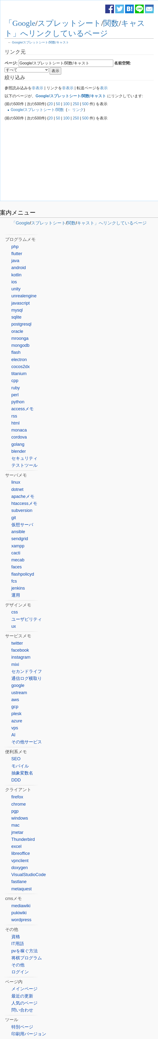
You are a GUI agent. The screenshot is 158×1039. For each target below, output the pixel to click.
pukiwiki (19, 912)
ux (13, 626)
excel (16, 846)
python (17, 401)
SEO (16, 758)
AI (13, 734)
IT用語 (17, 943)
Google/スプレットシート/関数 (37, 110)
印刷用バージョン (28, 1034)
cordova (19, 437)
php (15, 246)
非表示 (37, 88)
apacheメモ (22, 496)
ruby (15, 387)
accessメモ (22, 408)
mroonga (20, 338)
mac (15, 825)
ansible (18, 531)
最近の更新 (22, 996)
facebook (20, 650)
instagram (20, 657)
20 (51, 104)
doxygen (19, 867)
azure (16, 720)
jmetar (17, 832)
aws (15, 699)
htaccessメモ (24, 503)
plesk (16, 713)
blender (18, 451)
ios (14, 281)
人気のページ (24, 1003)
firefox (17, 797)
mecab (17, 560)
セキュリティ (24, 458)
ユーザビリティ (26, 619)
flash (16, 352)
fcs (14, 581)
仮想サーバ (22, 524)
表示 (104, 88)
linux (15, 482)
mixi (15, 664)
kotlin (16, 274)
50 (58, 104)
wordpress (21, 919)
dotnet (17, 489)
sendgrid (19, 538)
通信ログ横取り (26, 678)
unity (16, 288)
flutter (16, 253)
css (14, 612)
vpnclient (20, 860)
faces (16, 567)
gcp (14, 706)
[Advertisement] (79, 161)
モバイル (20, 766)
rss (14, 416)
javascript (20, 303)
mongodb (20, 345)
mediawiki (20, 905)
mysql (17, 310)
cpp (14, 380)
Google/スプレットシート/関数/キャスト (40, 42)
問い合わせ (22, 1010)
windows (19, 818)
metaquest (21, 888)
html (15, 423)
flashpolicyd (22, 574)
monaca (19, 430)
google (17, 685)
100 (66, 104)
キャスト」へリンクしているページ (112, 223)
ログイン (20, 971)
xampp (17, 546)
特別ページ (22, 1027)
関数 (111, 23)
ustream (19, 692)
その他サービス (26, 741)
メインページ (24, 988)
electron (19, 359)
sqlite (16, 317)
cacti (15, 553)
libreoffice (20, 853)
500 (85, 104)
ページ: (11, 63)
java (15, 260)
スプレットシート (69, 23)
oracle (17, 331)
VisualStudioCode (28, 874)
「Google (20, 23)
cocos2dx (20, 366)
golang (17, 444)
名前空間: (122, 63)
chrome (18, 804)
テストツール (24, 465)
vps (14, 727)
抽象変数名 (22, 773)
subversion (21, 510)
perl (15, 394)
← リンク (75, 110)
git (13, 517)
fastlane (19, 881)
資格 (15, 936)
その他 (17, 964)
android (18, 267)
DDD (16, 780)
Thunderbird (23, 839)
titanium (19, 373)
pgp (15, 811)
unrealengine (24, 295)
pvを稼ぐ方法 (24, 950)
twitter (17, 643)
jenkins (18, 588)
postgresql (21, 324)
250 (76, 104)
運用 (15, 595)
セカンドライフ (26, 671)
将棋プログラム (26, 957)
